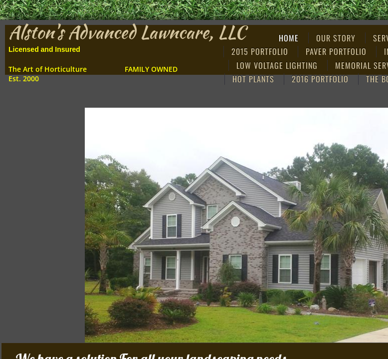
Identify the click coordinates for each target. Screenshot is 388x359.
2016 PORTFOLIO (320, 78)
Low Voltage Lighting (277, 65)
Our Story (336, 37)
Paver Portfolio (336, 51)
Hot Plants (253, 78)
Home (289, 37)
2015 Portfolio (259, 51)
